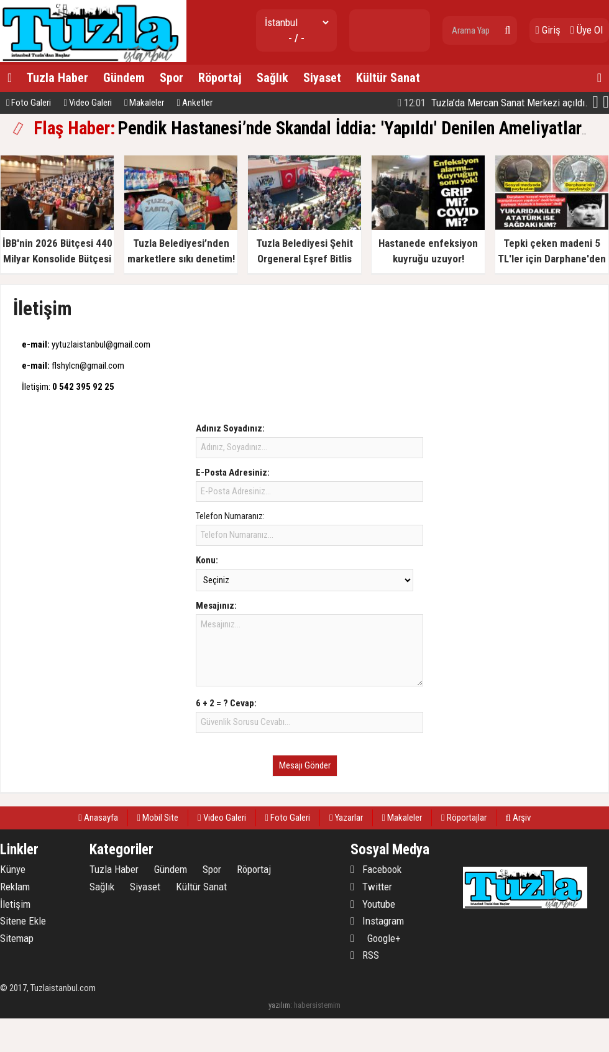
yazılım (279, 1005)
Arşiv (518, 817)
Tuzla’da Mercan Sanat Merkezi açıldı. (493, 102)
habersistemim (317, 1005)
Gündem (124, 77)
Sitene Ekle (23, 921)
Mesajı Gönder (305, 765)
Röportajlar (463, 817)
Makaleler (144, 102)
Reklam (15, 886)
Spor (171, 77)
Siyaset (322, 77)
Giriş (548, 30)
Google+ (375, 938)
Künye (12, 869)
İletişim (15, 904)
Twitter (371, 886)
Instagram (377, 921)
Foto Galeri (28, 102)
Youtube (372, 904)
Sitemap (17, 938)
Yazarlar (345, 817)
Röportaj (220, 77)
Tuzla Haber (57, 77)
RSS (364, 955)
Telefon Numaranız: (230, 516)
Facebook (375, 869)
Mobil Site (157, 817)
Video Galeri (87, 102)
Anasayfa (97, 817)
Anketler (194, 102)
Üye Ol (586, 30)
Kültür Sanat (388, 77)
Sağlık (272, 77)
